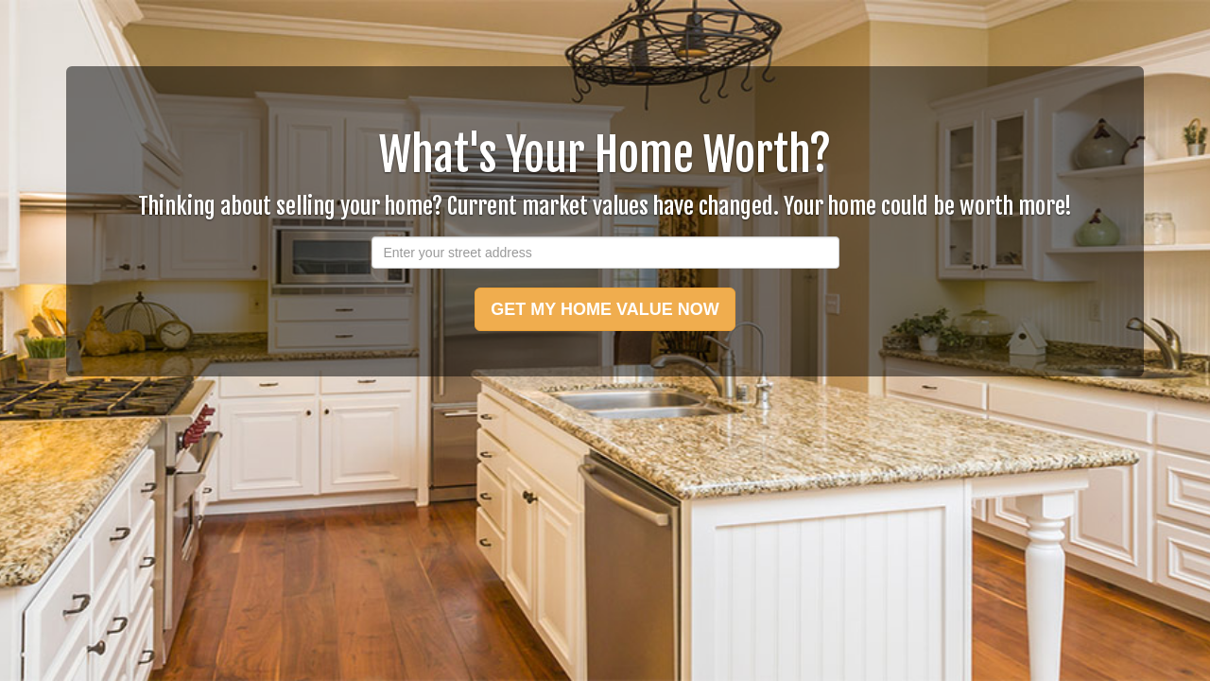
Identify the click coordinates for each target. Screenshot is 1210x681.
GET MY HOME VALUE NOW (604, 309)
